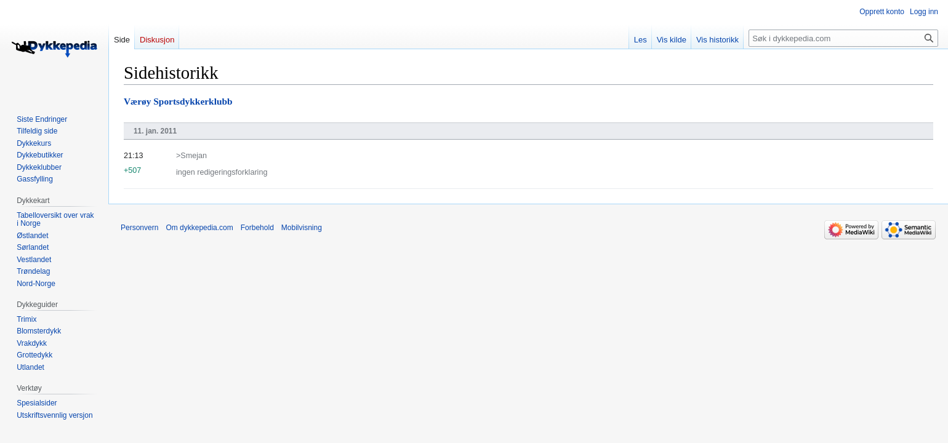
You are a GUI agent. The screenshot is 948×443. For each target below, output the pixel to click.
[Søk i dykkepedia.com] (843, 38)
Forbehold (257, 227)
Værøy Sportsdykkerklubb (178, 101)
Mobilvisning (301, 227)
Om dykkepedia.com (199, 227)
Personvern (139, 227)
